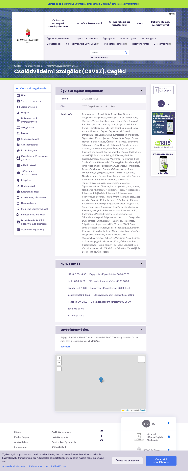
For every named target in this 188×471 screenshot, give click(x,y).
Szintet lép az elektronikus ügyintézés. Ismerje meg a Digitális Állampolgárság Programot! (94, 4)
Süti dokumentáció (38, 466)
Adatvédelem (21, 442)
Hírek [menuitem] (140, 23)
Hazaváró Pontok (140, 43)
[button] (100, 91)
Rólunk (17, 432)
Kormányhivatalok (27, 35)
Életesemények (163, 43)
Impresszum (20, 447)
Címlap (17, 66)
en (173, 14)
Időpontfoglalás (149, 38)
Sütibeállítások (59, 447)
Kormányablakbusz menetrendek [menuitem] (119, 23)
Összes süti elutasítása (127, 461)
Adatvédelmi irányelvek (14, 466)
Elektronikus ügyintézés (63, 442)
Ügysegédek (109, 38)
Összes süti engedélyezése (161, 460)
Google (143, 410)
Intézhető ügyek (128, 38)
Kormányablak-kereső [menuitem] (89, 23)
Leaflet (125, 410)
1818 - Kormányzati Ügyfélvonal (82, 43)
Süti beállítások (58, 466)
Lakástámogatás (59, 437)
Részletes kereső (99, 57)
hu (169, 14)
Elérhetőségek (54, 43)
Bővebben (66, 347)
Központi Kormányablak (86, 38)
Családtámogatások (116, 43)
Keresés (126, 53)
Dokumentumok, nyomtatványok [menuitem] (160, 23)
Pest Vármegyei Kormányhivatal (62, 66)
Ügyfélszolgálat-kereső (58, 38)
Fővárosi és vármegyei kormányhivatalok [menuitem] (60, 23)
